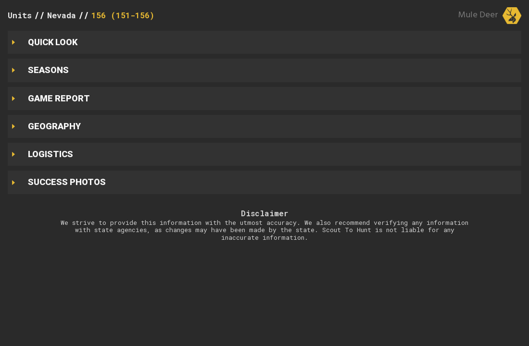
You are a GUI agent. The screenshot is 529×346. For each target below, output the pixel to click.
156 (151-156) (122, 15)
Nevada (61, 15)
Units (20, 15)
